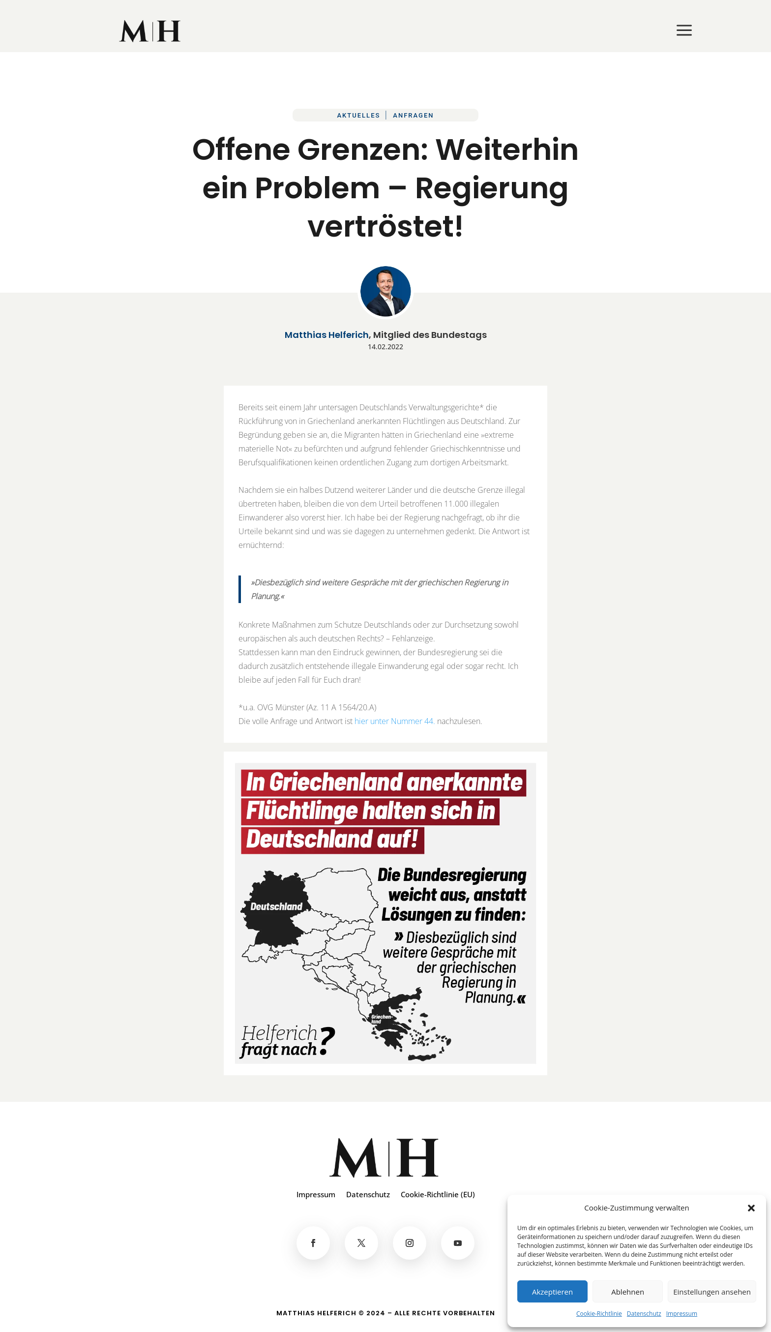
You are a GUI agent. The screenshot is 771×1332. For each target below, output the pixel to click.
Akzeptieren (552, 1292)
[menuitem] (151, 31)
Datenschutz (644, 1313)
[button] (751, 1208)
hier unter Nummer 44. (395, 721)
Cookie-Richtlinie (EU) (438, 1195)
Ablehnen (627, 1292)
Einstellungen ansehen (712, 1292)
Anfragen (413, 115)
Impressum (681, 1313)
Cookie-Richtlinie (599, 1313)
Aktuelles (358, 115)
